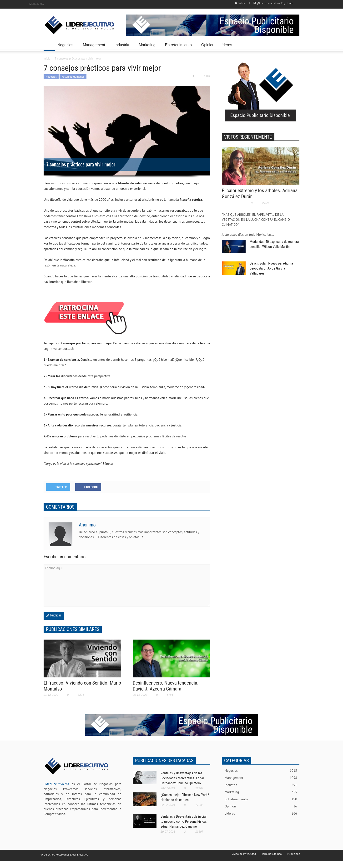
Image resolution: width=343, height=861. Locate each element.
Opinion (207, 45)
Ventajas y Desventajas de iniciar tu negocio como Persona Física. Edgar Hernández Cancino (184, 821)
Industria (122, 47)
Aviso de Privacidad (244, 854)
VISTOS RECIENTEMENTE (248, 137)
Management (94, 47)
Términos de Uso (272, 854)
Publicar (55, 615)
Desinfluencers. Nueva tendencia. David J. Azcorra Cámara (165, 686)
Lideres (226, 47)
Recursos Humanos (73, 76)
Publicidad (294, 854)
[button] (294, 44)
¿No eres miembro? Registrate (273, 3)
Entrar (240, 3)
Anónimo (87, 525)
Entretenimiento (179, 47)
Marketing (147, 47)
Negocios (66, 47)
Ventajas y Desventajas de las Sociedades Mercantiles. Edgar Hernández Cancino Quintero (182, 778)
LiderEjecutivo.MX (56, 784)
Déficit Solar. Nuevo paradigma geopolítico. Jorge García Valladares (271, 268)
